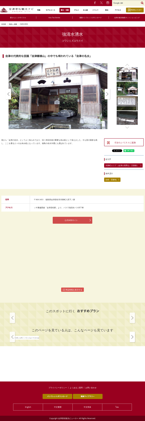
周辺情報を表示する (72, 289)
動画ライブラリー (88, 396)
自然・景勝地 (111, 179)
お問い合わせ (90, 388)
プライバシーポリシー (58, 388)
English (28, 407)
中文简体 (87, 407)
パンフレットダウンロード (57, 396)
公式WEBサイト (71, 220)
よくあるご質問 (76, 388)
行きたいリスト (136, 10)
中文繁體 (57, 407)
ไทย (117, 407)
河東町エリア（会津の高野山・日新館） (122, 165)
